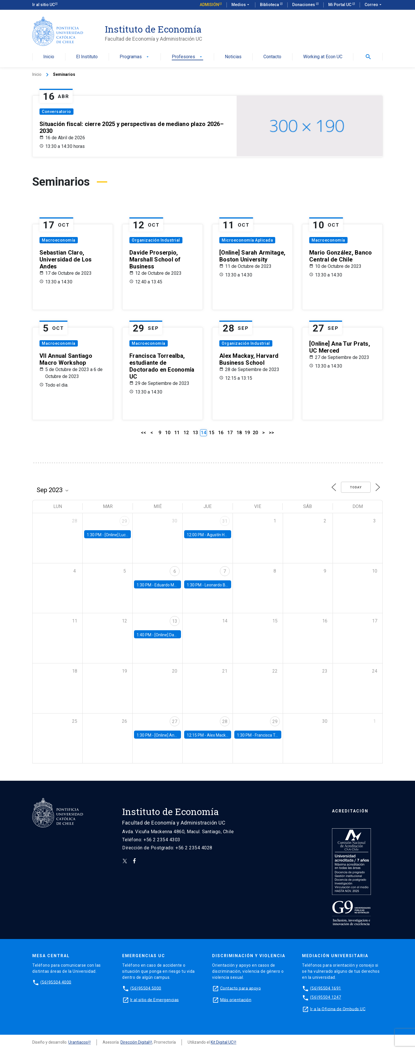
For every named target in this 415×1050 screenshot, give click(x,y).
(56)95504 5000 (145, 988)
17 (230, 432)
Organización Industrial (156, 240)
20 (255, 432)
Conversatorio (56, 111)
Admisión (209, 4)
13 (195, 432)
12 (186, 432)
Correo (374, 4)
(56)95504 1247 (325, 997)
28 (224, 721)
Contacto (272, 56)
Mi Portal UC (340, 4)
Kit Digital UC (222, 1042)
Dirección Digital (134, 1042)
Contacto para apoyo (240, 988)
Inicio (48, 56)
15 (211, 432)
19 (247, 432)
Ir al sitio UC (43, 4)
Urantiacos (78, 1042)
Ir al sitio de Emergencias (154, 999)
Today (356, 487)
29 (124, 521)
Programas (135, 56)
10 (167, 432)
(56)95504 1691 (325, 988)
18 (239, 432)
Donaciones (304, 4)
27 (174, 721)
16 (220, 432)
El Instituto (87, 56)
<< (143, 432)
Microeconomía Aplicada (247, 240)
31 (224, 521)
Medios (240, 4)
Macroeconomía (59, 240)
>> (271, 432)
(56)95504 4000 (55, 982)
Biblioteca (270, 4)
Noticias (233, 56)
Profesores (187, 56)
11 (177, 432)
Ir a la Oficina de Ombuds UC (337, 1008)
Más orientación (236, 999)
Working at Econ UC (322, 56)
